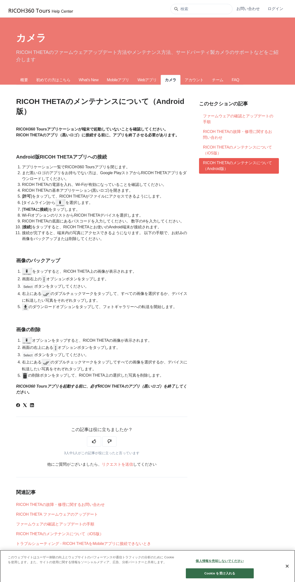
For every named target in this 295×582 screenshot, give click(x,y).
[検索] (201, 9)
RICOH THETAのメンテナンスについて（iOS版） (60, 534)
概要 (24, 80)
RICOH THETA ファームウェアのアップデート (57, 514)
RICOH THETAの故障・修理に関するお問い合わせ (60, 504)
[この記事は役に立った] (94, 441)
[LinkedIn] (32, 406)
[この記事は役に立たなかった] (109, 441)
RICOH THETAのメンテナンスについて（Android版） (237, 166)
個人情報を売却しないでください (220, 566)
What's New (89, 80)
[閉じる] (287, 571)
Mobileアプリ (118, 80)
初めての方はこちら (53, 80)
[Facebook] (18, 406)
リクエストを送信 (117, 464)
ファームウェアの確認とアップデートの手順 (55, 524)
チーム (217, 80)
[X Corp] (25, 406)
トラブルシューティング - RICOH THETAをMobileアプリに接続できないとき (83, 544)
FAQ (235, 80)
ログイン (275, 9)
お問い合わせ (248, 9)
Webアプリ (147, 80)
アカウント (194, 80)
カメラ (170, 80)
